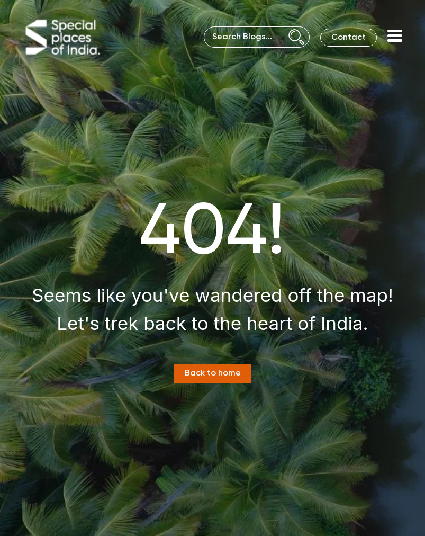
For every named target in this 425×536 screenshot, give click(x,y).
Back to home (213, 373)
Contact (348, 37)
